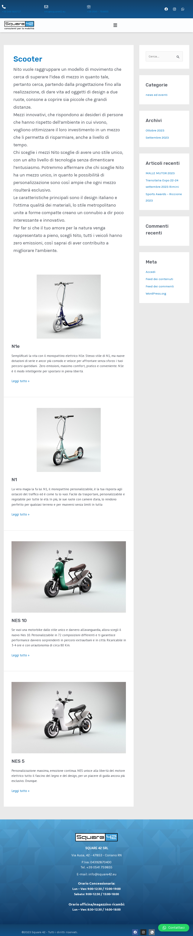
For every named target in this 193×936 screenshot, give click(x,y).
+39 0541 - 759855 (98, 11)
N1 (14, 479)
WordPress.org (156, 293)
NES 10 (19, 620)
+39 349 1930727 (11, 11)
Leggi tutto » (20, 381)
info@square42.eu (54, 11)
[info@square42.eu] (46, 7)
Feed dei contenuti (159, 279)
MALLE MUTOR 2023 (160, 173)
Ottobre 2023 (155, 130)
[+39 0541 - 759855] (89, 7)
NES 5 (18, 761)
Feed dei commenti (160, 286)
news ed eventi (157, 95)
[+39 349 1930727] (4, 7)
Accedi (150, 272)
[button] (115, 25)
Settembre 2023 (157, 137)
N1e (15, 346)
